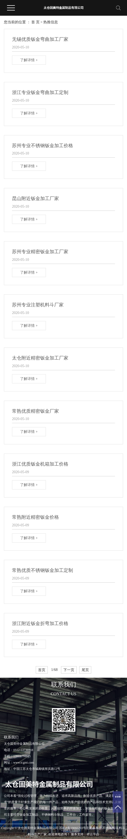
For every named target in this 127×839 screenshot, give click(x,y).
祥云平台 (93, 834)
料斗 (122, 828)
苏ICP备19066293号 (72, 828)
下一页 (68, 670)
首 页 (35, 22)
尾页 (85, 670)
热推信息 (50, 22)
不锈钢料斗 (110, 828)
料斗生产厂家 (37, 834)
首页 (41, 670)
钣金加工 (110, 808)
